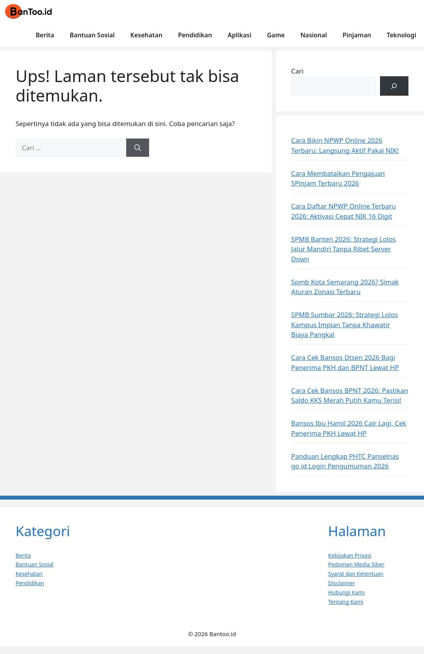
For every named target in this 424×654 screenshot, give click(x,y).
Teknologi (401, 35)
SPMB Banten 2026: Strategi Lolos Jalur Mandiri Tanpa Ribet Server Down (343, 249)
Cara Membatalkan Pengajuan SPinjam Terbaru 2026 (338, 178)
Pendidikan (195, 35)
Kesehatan (146, 35)
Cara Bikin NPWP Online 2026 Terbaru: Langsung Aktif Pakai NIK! (345, 145)
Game (276, 35)
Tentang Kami (345, 601)
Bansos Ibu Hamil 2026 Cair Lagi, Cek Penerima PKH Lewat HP (348, 428)
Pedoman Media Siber (356, 564)
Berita (45, 35)
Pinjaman (357, 35)
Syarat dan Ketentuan (356, 573)
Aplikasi (240, 35)
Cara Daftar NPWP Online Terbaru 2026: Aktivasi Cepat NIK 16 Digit (343, 211)
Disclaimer (341, 583)
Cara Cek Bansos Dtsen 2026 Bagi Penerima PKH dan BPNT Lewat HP (345, 362)
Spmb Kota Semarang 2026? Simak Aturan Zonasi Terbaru (345, 286)
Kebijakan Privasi (349, 555)
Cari (297, 71)
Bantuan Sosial (92, 35)
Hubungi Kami (346, 592)
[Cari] (137, 148)
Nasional (313, 35)
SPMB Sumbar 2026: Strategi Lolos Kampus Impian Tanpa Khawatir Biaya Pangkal (344, 324)
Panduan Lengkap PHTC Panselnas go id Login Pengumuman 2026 (345, 461)
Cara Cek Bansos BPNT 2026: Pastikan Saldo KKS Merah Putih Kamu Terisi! (349, 395)
